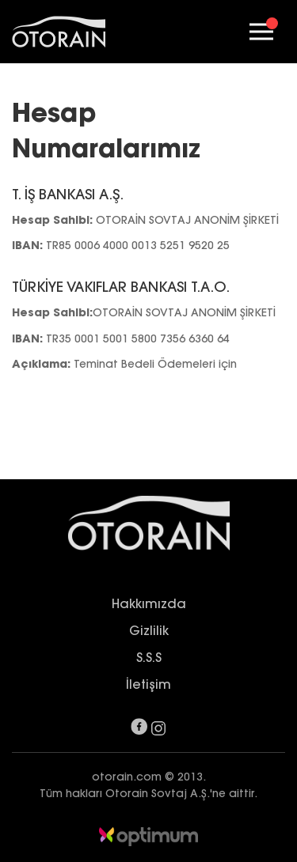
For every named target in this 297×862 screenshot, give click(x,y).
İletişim (148, 684)
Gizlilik (149, 630)
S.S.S (149, 657)
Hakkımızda (149, 603)
